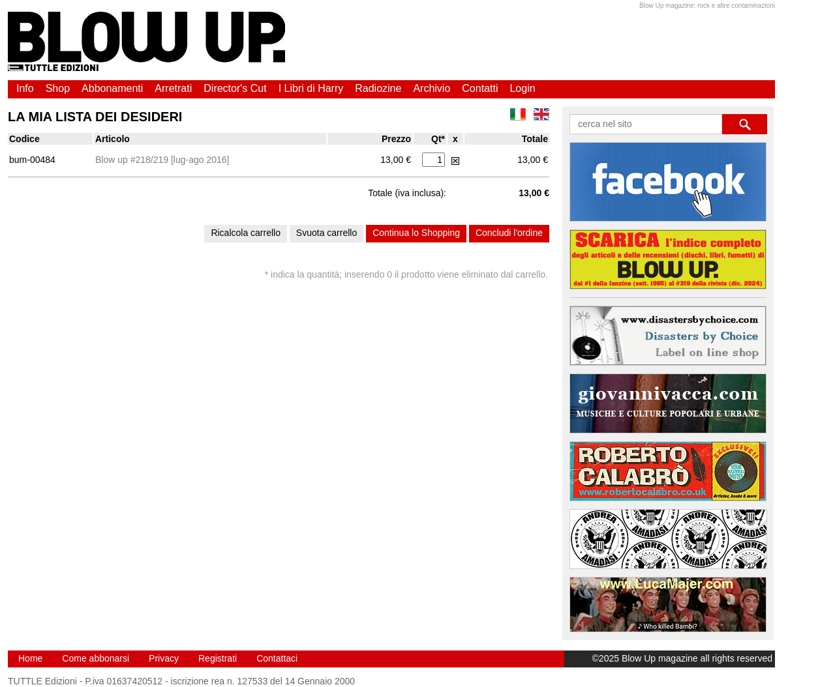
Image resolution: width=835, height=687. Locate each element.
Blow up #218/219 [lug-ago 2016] (162, 159)
